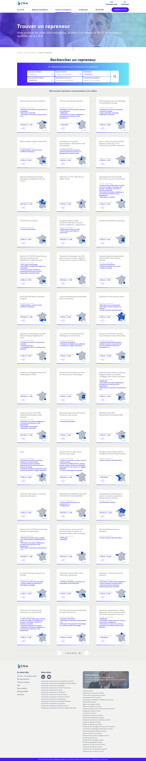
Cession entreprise (63, 9)
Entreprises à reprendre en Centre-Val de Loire (56, 688)
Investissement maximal (36, 78)
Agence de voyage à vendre (91, 704)
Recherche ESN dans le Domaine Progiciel (32, 297)
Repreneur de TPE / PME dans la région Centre (71, 178)
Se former (100, 9)
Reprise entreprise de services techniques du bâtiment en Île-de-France (32, 179)
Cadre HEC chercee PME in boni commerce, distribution (71, 574)
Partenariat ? (88, 72)
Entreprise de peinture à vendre (93, 715)
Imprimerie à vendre (89, 713)
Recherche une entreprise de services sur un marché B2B (31, 611)
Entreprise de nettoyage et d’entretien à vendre (98, 729)
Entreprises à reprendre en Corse (52, 690)
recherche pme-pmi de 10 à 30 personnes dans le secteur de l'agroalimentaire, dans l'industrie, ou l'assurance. (72, 532)
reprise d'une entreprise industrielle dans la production (73, 297)
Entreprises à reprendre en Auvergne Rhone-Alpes (57, 681)
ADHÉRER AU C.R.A (120, 10)
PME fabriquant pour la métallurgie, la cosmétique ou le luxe (112, 102)
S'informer (83, 9)
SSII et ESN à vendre (89, 702)
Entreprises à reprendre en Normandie (53, 699)
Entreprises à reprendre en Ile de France (54, 694)
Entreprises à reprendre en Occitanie (53, 703)
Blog (18, 685)
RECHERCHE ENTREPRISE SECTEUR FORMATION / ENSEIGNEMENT (73, 495)
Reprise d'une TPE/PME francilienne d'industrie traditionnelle (33, 530)
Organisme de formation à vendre (93, 751)
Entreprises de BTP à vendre (92, 697)
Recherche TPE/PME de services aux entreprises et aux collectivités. (112, 335)
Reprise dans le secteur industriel (32, 101)
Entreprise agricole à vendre (92, 722)
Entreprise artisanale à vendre (92, 746)
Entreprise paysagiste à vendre (92, 742)
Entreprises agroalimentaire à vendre (94, 731)
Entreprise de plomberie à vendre (93, 717)
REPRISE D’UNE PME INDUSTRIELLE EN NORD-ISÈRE (111, 414)
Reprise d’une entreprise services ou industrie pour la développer (72, 373)
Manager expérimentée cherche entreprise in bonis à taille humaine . (112, 454)
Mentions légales (22, 691)
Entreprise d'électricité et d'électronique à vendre (98, 708)
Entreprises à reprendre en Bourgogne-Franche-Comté (58, 683)
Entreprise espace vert (90, 738)
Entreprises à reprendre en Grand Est (53, 692)
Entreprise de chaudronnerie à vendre (95, 749)
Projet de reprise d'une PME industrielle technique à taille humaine (31, 415)
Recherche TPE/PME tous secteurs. (112, 221)
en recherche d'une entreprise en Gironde (32, 574)
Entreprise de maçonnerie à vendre (94, 744)
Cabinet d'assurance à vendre (92, 733)
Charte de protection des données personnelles (52, 759)
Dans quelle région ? (35, 72)
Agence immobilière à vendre (92, 706)
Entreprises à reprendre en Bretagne (53, 685)
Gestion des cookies (74, 759)
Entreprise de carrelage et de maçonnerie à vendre (99, 726)
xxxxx (22, 452)
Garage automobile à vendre (92, 711)
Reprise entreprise (40, 9)
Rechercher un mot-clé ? (64, 78)
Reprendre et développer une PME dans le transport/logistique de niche (33, 336)
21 (80, 653)
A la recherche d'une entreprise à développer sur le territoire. (71, 335)
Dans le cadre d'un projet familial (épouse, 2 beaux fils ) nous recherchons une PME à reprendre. (112, 143)
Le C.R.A (20, 9)
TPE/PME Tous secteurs (29, 221)
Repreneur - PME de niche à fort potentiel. (111, 574)
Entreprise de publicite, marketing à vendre (96, 720)
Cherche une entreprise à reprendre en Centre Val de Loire (72, 611)
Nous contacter (22, 688)
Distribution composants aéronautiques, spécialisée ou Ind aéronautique (72, 143)
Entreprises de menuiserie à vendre (94, 695)
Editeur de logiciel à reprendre (92, 724)
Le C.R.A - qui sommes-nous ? (27, 676)
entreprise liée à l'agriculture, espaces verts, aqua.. (70, 453)
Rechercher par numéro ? (92, 78)
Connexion (20, 694)
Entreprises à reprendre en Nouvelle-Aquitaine (56, 701)
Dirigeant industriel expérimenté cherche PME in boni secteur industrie (111, 258)
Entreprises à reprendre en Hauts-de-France (55, 697)
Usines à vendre (88, 691)
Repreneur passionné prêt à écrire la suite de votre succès (72, 414)
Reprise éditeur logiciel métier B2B (33, 141)
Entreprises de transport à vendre (93, 693)
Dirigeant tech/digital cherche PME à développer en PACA (33, 373)
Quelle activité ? (61, 72)
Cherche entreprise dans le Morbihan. (109, 530)
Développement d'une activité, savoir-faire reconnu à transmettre (112, 178)
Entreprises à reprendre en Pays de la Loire (55, 705)
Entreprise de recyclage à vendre (93, 740)
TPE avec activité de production (71, 101)
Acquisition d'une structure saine (111, 296)
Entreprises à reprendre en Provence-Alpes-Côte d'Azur (59, 708)
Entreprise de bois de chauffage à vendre (96, 735)
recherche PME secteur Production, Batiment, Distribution (33, 495)
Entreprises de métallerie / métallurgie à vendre (98, 700)
